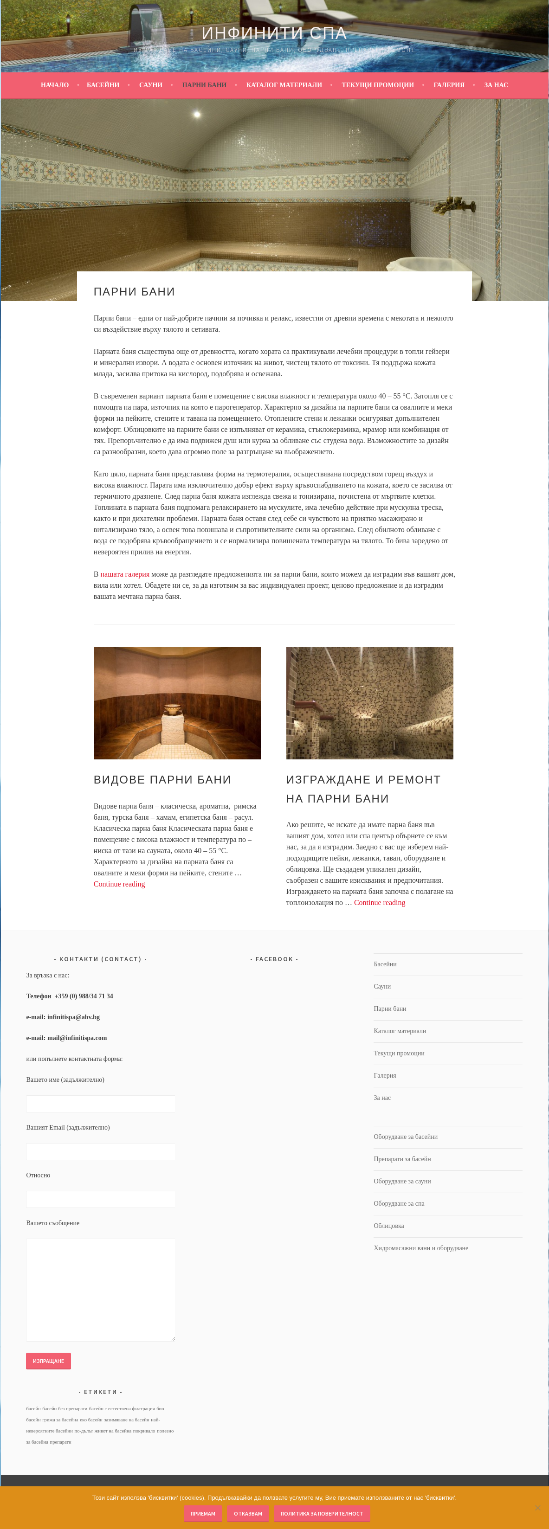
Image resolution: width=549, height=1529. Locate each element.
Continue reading (119, 884)
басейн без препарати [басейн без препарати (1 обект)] (64, 1408)
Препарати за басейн (402, 1159)
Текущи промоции (378, 85)
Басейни (103, 85)
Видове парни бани (163, 779)
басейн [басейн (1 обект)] (33, 1408)
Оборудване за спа (399, 1203)
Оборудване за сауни (402, 1181)
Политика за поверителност (322, 1513)
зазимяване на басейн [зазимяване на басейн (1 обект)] (126, 1419)
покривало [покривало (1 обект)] (144, 1430)
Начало (55, 85)
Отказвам (248, 1513)
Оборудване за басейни (406, 1136)
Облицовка (389, 1225)
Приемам (203, 1513)
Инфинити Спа (274, 33)
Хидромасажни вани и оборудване (421, 1248)
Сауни (150, 85)
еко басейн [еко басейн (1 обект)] (91, 1419)
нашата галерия (125, 574)
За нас (496, 85)
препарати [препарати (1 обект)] (60, 1442)
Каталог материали (284, 85)
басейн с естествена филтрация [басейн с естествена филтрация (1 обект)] (122, 1408)
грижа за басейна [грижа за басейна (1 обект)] (60, 1419)
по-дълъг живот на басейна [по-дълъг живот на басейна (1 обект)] (102, 1430)
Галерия (449, 85)
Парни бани (204, 85)
